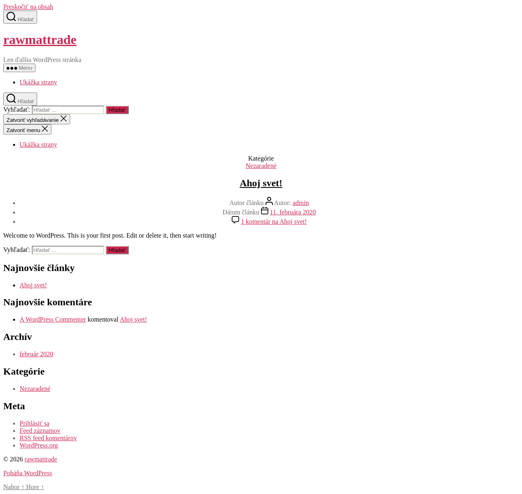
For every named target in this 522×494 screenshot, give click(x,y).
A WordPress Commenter (53, 319)
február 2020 (36, 354)
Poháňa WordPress (27, 473)
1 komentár (274, 221)
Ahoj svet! (261, 183)
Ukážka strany (38, 82)
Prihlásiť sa (34, 423)
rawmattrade (39, 39)
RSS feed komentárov (48, 437)
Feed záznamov (40, 430)
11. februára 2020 (293, 212)
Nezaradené (261, 165)
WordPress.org (39, 445)
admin (300, 202)
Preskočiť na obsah (28, 6)
